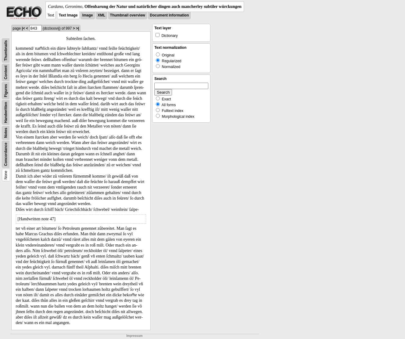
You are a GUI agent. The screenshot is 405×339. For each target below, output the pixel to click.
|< (23, 28)
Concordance (6, 154)
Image (87, 15)
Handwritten (6, 112)
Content (6, 72)
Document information (169, 15)
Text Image (68, 15)
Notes (6, 133)
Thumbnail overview (127, 15)
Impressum (134, 335)
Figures (6, 90)
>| (77, 28)
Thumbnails (6, 50)
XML (101, 15)
